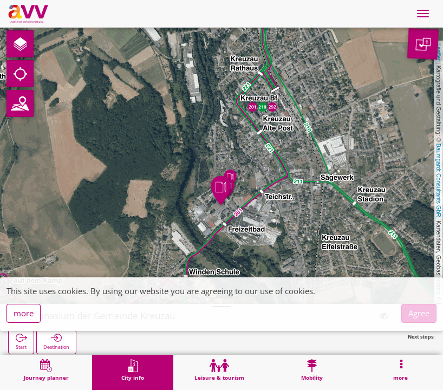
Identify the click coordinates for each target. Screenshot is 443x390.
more (24, 313)
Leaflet (438, 52)
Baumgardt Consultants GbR (438, 180)
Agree (418, 313)
